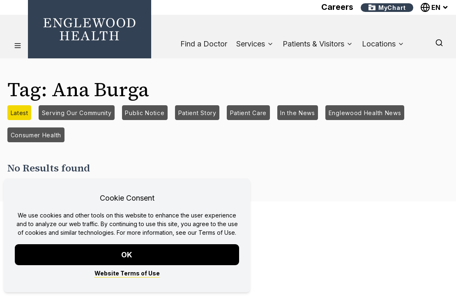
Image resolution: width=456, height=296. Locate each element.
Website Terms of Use (127, 273)
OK (127, 254)
